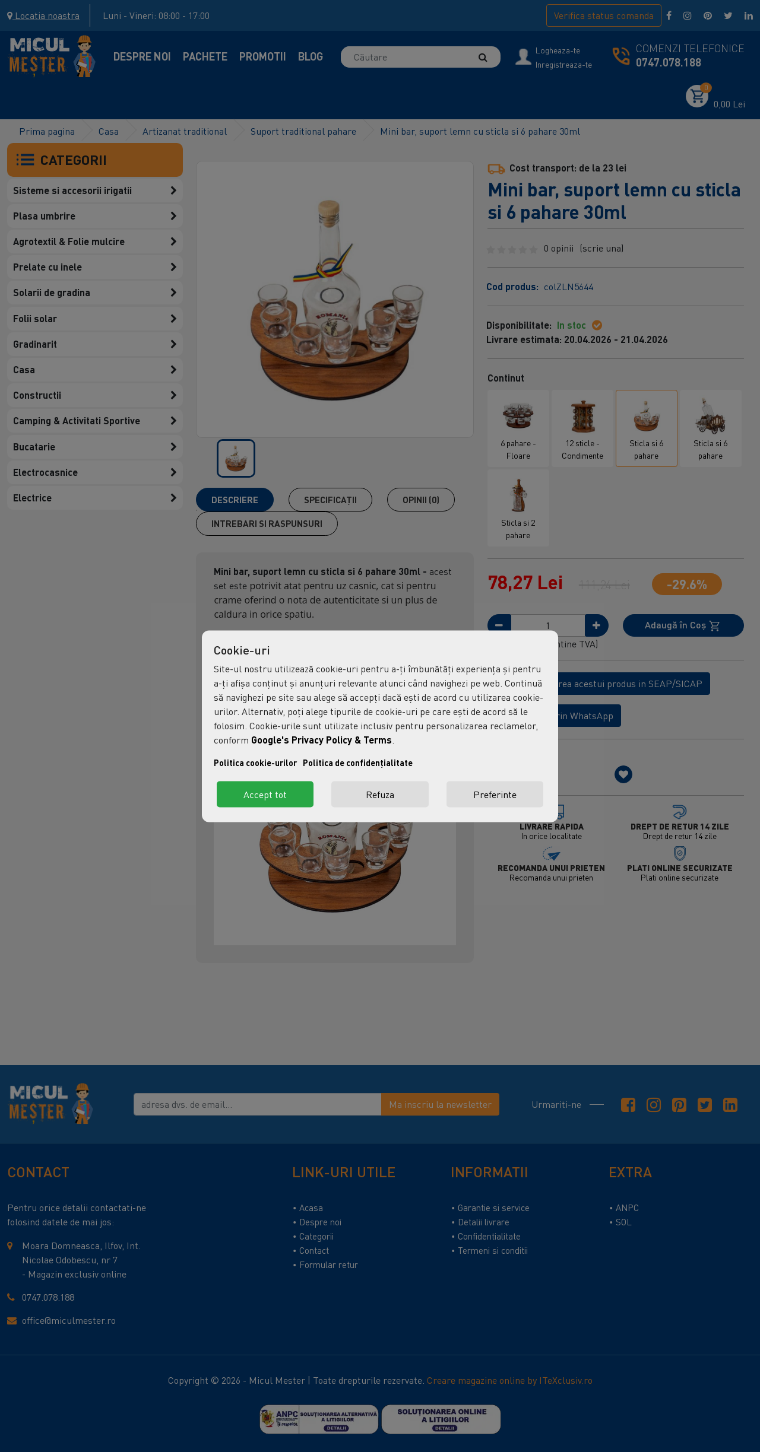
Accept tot (265, 794)
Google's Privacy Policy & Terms (321, 739)
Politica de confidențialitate (358, 762)
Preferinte (495, 794)
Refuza (380, 794)
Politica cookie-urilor (255, 762)
